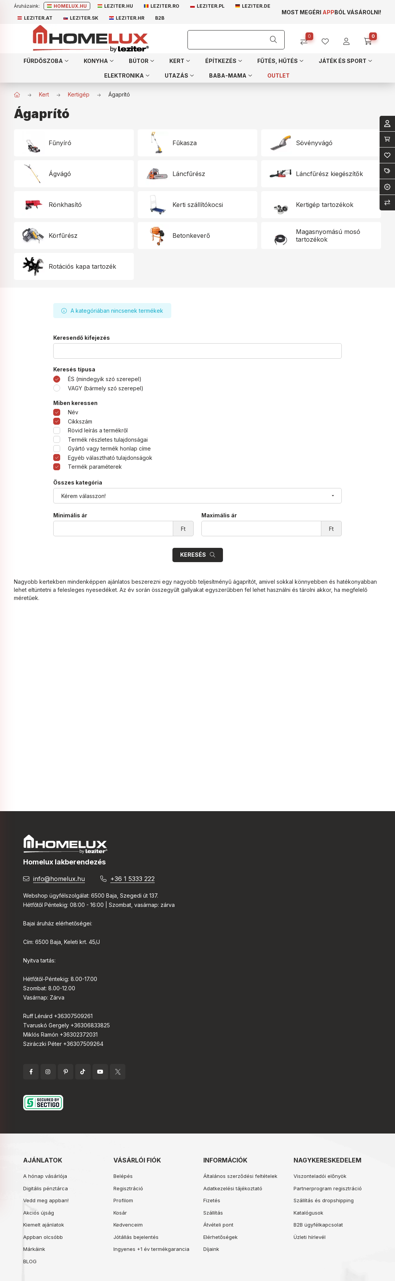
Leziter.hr (126, 18)
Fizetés (211, 1200)
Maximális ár (219, 515)
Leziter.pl (207, 6)
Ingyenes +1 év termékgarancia (151, 1249)
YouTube (100, 1071)
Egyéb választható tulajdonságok (110, 457)
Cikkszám (80, 421)
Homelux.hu (67, 6)
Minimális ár (70, 515)
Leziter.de (252, 6)
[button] (46, 60)
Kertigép (78, 94)
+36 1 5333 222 (132, 879)
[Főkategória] (17, 94)
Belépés (123, 1176)
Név (73, 412)
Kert (44, 94)
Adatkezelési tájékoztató (232, 1188)
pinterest (65, 1071)
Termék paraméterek (95, 466)
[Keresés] (273, 39)
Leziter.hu (115, 6)
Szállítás (213, 1213)
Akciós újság (38, 1213)
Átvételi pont (218, 1225)
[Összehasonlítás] (307, 39)
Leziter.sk (80, 18)
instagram (48, 1071)
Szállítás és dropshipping (324, 1200)
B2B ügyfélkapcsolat (318, 1225)
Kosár (120, 1213)
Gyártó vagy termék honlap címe (109, 448)
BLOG (30, 1261)
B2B (159, 18)
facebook (31, 1071)
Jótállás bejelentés (136, 1237)
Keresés (193, 554)
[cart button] (370, 39)
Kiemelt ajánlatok (43, 1225)
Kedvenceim (128, 1225)
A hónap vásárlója (45, 1176)
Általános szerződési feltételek (240, 1176)
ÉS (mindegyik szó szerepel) (105, 379)
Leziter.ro (161, 6)
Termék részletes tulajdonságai (108, 439)
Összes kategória (77, 483)
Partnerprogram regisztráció (328, 1188)
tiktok (83, 1071)
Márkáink (34, 1249)
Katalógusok (308, 1213)
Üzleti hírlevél (310, 1237)
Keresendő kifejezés (81, 338)
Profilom (123, 1200)
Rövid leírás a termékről (98, 430)
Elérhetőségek (220, 1237)
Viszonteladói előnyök (320, 1176)
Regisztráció (128, 1188)
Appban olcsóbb (43, 1237)
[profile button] (328, 39)
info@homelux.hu (59, 879)
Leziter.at (34, 18)
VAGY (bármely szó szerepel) (105, 388)
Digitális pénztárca (45, 1188)
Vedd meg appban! (46, 1200)
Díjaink (211, 1249)
